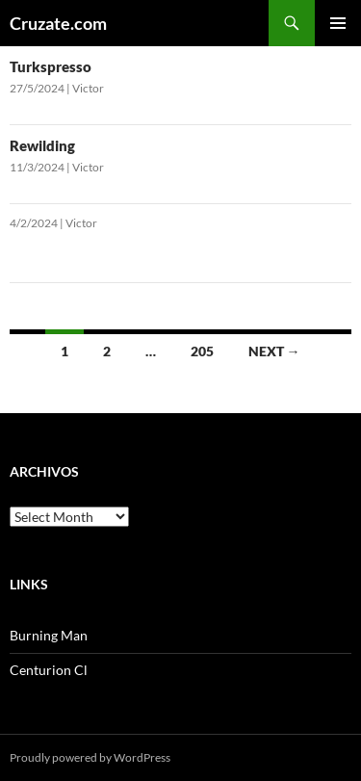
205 (202, 351)
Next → (274, 351)
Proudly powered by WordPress (90, 757)
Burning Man (49, 635)
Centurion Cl (49, 670)
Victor (88, 88)
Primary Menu (338, 23)
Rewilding (42, 145)
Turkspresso (50, 66)
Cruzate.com (58, 23)
